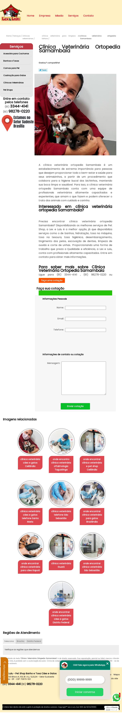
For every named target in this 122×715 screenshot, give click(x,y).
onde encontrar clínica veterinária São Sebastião (93, 569)
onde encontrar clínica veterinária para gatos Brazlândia (93, 518)
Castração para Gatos (14, 75)
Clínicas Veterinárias (13, 82)
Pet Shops (8, 90)
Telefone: (79, 330)
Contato (88, 16)
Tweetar (43, 70)
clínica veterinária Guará (61, 567)
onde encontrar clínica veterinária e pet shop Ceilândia (93, 463)
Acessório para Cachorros (16, 53)
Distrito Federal (34, 644)
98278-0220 (19, 111)
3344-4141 (19, 106)
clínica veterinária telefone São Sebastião (61, 516)
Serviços (73, 16)
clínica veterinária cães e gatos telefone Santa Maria (29, 518)
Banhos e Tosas (11, 61)
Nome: (81, 308)
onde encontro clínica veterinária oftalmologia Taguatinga (61, 465)
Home (30, 16)
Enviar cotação (75, 406)
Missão (59, 16)
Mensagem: (76, 378)
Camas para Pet (11, 68)
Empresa (44, 16)
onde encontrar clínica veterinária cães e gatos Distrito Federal (61, 620)
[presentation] (63, 343)
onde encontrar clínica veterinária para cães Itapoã (29, 569)
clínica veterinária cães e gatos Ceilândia (29, 463)
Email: (82, 319)
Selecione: (9, 644)
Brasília (20, 644)
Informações (4, 670)
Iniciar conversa (85, 692)
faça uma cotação (51, 280)
